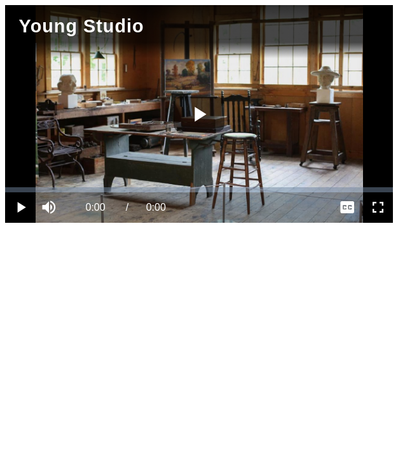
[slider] (199, 189)
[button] (51, 207)
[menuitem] (347, 207)
